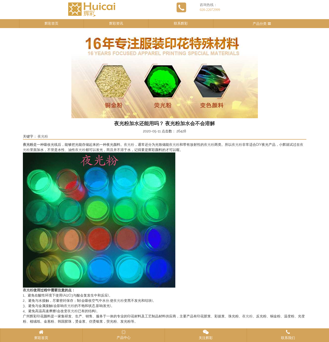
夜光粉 (43, 136)
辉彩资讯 (116, 23)
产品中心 (124, 335)
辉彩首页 (51, 23)
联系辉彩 (181, 23)
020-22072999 (210, 10)
